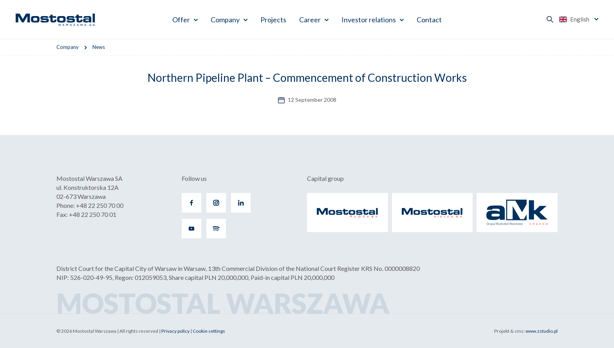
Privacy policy (175, 331)
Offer (181, 19)
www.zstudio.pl (542, 331)
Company (225, 19)
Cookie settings (209, 331)
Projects (273, 19)
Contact (429, 19)
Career (310, 19)
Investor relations (368, 19)
